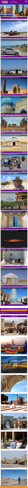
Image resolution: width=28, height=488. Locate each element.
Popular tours (14, 17)
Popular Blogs (14, 316)
